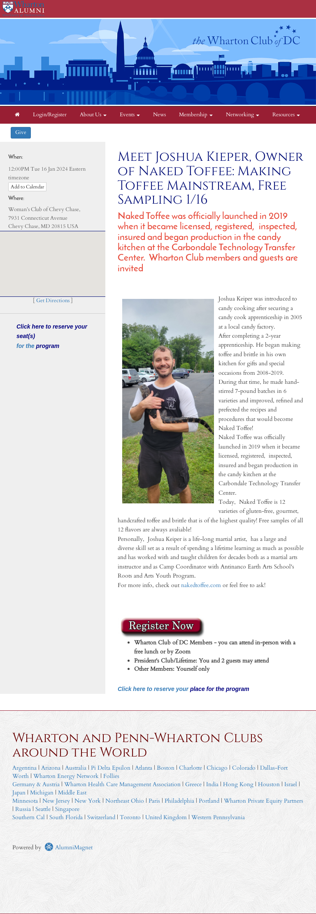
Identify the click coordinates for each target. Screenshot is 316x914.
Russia (23, 809)
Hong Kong (238, 784)
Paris (154, 801)
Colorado (244, 768)
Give (20, 132)
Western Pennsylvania (218, 817)
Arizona (50, 768)
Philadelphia (179, 801)
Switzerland (101, 817)
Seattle (43, 809)
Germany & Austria (36, 784)
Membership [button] (196, 114)
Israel (290, 784)
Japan (19, 793)
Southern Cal (28, 817)
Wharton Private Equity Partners (263, 801)
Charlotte (190, 768)
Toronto (130, 817)
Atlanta (143, 768)
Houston (269, 784)
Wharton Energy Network (66, 776)
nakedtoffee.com (201, 585)
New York (87, 801)
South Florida (66, 817)
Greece (193, 784)
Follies (111, 776)
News (159, 114)
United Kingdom (166, 817)
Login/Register (50, 114)
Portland (209, 801)
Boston (165, 768)
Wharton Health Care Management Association (122, 784)
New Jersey (57, 801)
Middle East (72, 793)
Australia (75, 768)
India (212, 784)
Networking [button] (242, 114)
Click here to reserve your (154, 689)
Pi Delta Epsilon (110, 768)
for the (26, 346)
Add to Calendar (27, 186)
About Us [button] (93, 114)
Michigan (41, 793)
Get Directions (53, 300)
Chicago (217, 768)
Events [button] (130, 114)
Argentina (24, 768)
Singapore (67, 809)
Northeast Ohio (124, 801)
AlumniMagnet (68, 847)
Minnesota (25, 801)
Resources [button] (286, 114)
